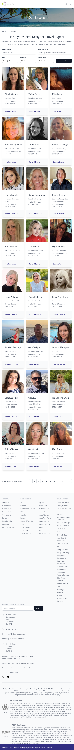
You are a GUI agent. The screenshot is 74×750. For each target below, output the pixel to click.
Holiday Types (7, 509)
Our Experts (6, 515)
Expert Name (6, 49)
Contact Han (58, 467)
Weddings (60, 590)
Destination (42, 58)
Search (64, 61)
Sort (3, 58)
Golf (58, 546)
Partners (5, 518)
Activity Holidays (63, 506)
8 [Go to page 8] (62, 481)
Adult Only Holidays (64, 509)
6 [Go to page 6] (54, 481)
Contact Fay (58, 264)
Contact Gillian (11, 467)
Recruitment (7, 527)
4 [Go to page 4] (46, 481)
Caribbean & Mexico (27, 509)
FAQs (13, 527)
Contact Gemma (60, 365)
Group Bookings (62, 550)
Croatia (23, 515)
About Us (5, 503)
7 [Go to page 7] (58, 481)
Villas (58, 586)
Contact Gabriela (12, 365)
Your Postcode (43, 49)
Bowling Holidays (63, 526)
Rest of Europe (44, 515)
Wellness (60, 593)
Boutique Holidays (63, 523)
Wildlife (59, 596)
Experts (13, 31)
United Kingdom (44, 533)
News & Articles (7, 512)
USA (40, 530)
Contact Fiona (11, 314)
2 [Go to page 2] (38, 481)
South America (44, 521)
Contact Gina (35, 467)
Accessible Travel (63, 503)
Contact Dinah (11, 112)
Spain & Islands (44, 524)
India (22, 524)
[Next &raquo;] (70, 481)
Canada (23, 506)
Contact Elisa (58, 112)
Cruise (59, 532)
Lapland (41, 503)
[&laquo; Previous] (31, 481)
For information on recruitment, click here (17, 668)
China (22, 512)
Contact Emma (11, 162)
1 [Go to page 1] (34, 481)
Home (4, 31)
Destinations (6, 506)
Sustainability (7, 521)
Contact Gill (58, 416)
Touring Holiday (62, 583)
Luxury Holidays (62, 566)
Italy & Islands (25, 533)
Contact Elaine (35, 112)
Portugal (42, 512)
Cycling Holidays (63, 535)
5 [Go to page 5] (50, 481)
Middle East (43, 506)
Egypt (22, 518)
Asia (21, 503)
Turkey (41, 527)
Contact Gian (35, 416)
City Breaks (61, 529)
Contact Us (6, 524)
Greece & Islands (26, 521)
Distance (23, 58)
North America (44, 509)
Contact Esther (35, 264)
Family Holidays (62, 543)
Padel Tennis (61, 570)
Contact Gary (35, 365)
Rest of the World (45, 518)
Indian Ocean (25, 527)
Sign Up (38, 608)
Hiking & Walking (63, 553)
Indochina (24, 530)
